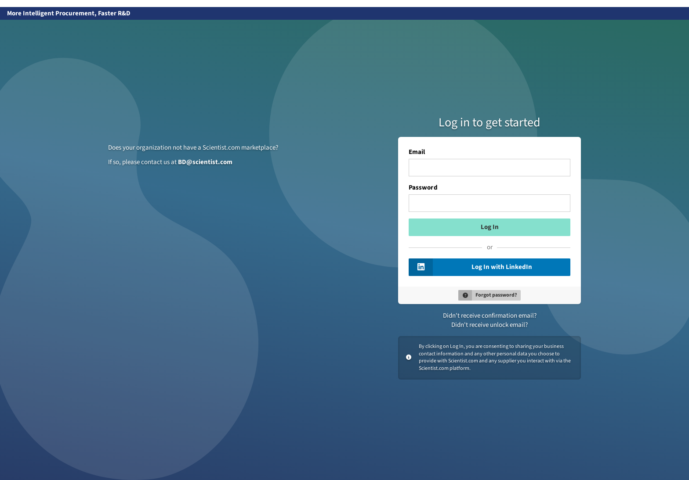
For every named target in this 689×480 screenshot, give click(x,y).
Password (423, 187)
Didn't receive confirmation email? (490, 315)
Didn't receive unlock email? (489, 325)
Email (417, 152)
